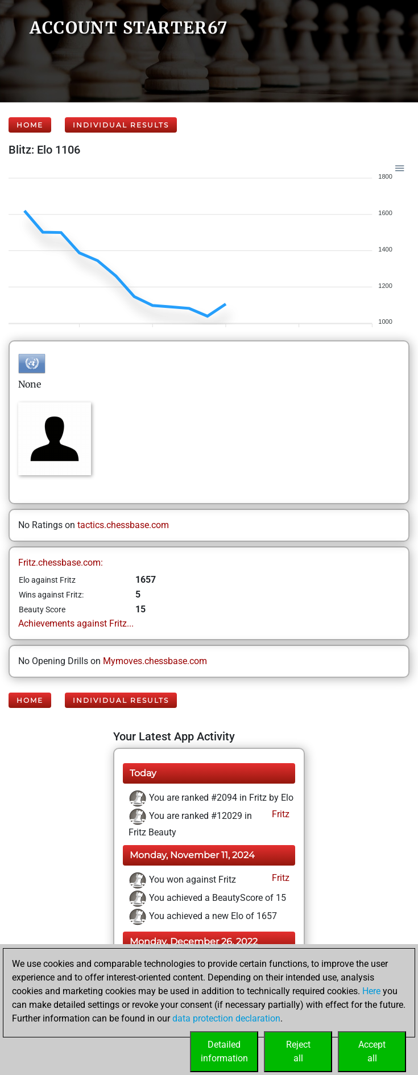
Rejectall (298, 1051)
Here (371, 991)
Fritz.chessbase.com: (60, 562)
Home (29, 125)
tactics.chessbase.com (123, 525)
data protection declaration (226, 1018)
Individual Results (121, 125)
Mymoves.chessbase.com (155, 661)
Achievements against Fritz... (76, 623)
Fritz (279, 814)
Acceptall (372, 1051)
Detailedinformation (224, 1051)
